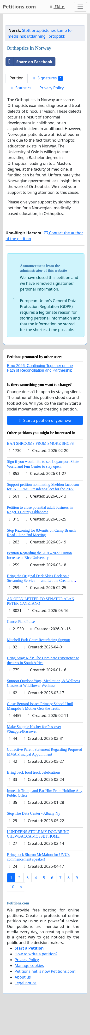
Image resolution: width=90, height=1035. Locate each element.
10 (12, 886)
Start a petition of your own (45, 420)
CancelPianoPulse (21, 621)
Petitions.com (19, 6)
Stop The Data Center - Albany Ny (33, 813)
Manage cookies (29, 965)
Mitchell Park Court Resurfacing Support (38, 640)
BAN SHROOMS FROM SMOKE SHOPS (40, 443)
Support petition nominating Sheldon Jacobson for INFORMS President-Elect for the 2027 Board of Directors (43, 489)
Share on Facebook (29, 61)
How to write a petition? (36, 954)
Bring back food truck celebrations (33, 772)
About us (23, 977)
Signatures (47, 78)
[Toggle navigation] (80, 7)
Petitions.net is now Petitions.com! (45, 971)
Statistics (20, 87)
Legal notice (25, 983)
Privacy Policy (52, 87)
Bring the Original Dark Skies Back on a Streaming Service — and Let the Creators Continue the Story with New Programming (40, 580)
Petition (17, 78)
